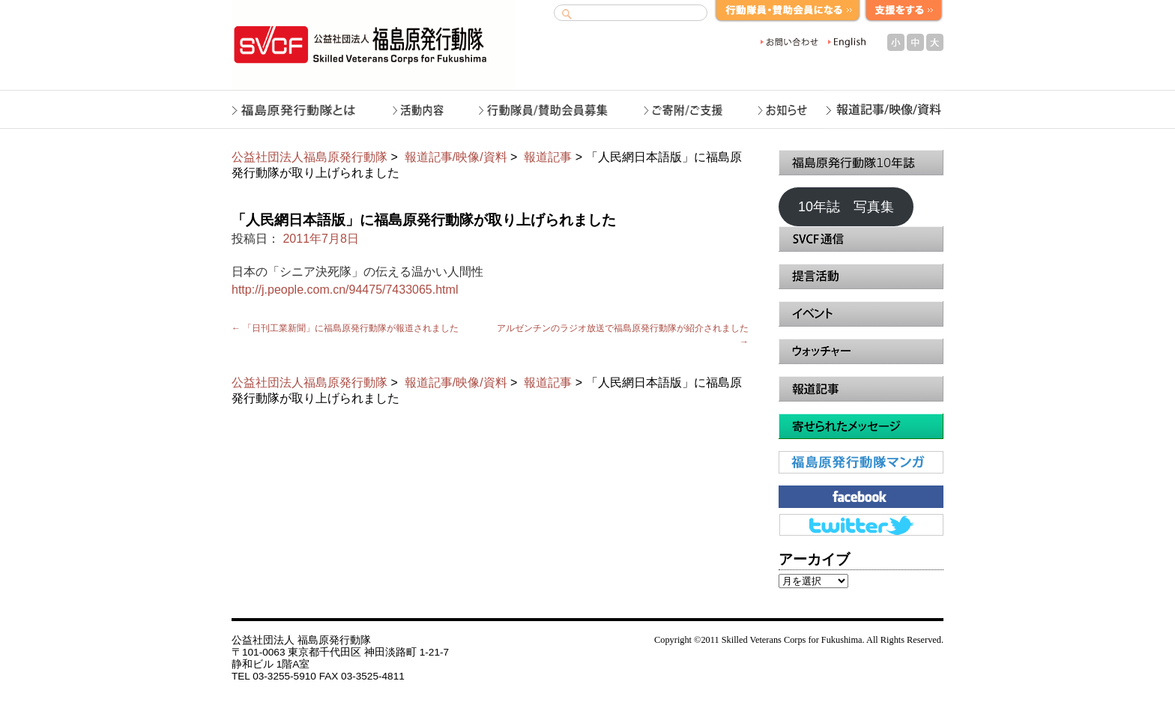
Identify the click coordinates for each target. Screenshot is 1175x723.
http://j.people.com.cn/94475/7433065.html (345, 289)
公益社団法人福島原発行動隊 (309, 157)
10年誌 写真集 (846, 206)
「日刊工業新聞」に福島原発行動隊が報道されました (345, 328)
